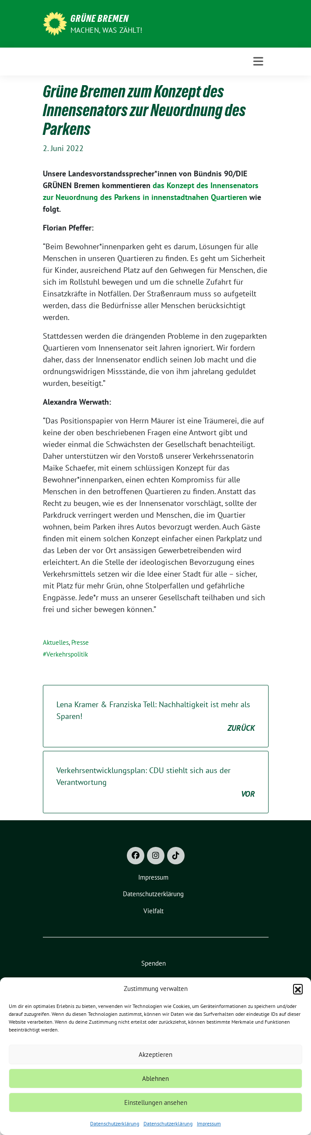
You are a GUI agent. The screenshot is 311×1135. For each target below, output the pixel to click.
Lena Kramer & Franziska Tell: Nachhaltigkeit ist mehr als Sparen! (155, 716)
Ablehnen (155, 1078)
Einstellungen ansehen (155, 1102)
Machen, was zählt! (106, 30)
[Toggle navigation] (258, 61)
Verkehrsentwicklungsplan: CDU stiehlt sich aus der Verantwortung (155, 782)
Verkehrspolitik (67, 654)
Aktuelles (56, 642)
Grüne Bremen (99, 18)
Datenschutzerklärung (114, 1123)
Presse (80, 642)
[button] (298, 988)
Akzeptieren (155, 1054)
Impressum (209, 1123)
